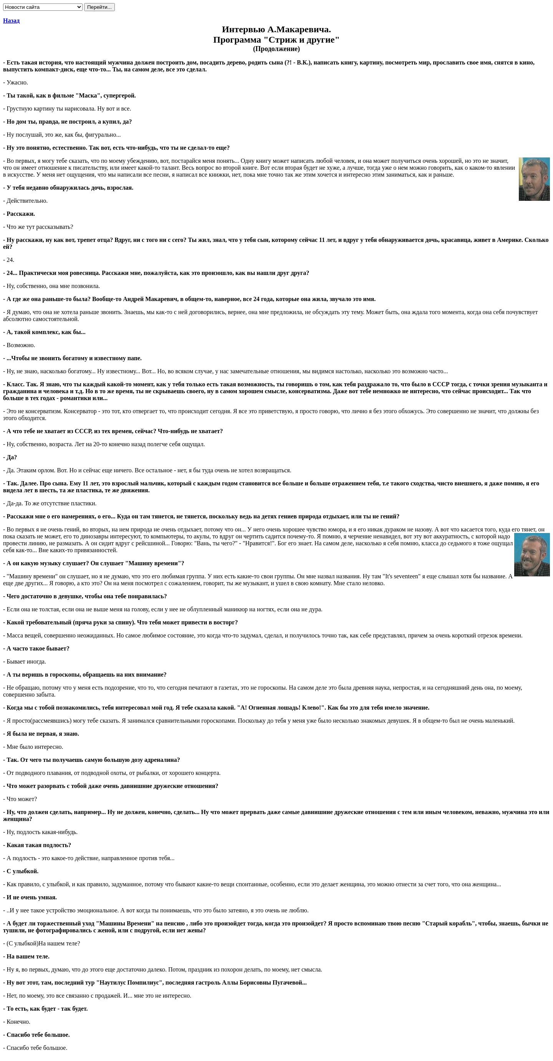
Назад (11, 20)
